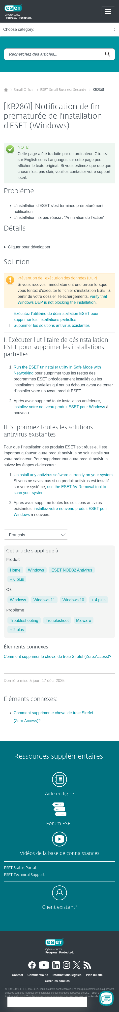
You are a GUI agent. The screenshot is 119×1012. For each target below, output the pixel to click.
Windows (36, 570)
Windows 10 (73, 600)
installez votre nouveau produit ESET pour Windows (59, 407)
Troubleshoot (57, 620)
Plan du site (94, 975)
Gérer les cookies (57, 981)
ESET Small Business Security (63, 90)
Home (15, 570)
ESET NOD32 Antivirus (72, 570)
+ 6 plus (17, 579)
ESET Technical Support (24, 875)
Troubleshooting (24, 620)
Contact (17, 975)
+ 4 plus (98, 600)
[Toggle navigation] (108, 11)
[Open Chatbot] (106, 998)
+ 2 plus (17, 630)
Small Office (24, 90)
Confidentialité (38, 975)
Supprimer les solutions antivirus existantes (52, 325)
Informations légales (67, 975)
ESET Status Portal (20, 868)
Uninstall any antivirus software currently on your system (63, 475)
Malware (83, 620)
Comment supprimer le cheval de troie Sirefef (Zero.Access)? (57, 656)
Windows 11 (44, 600)
